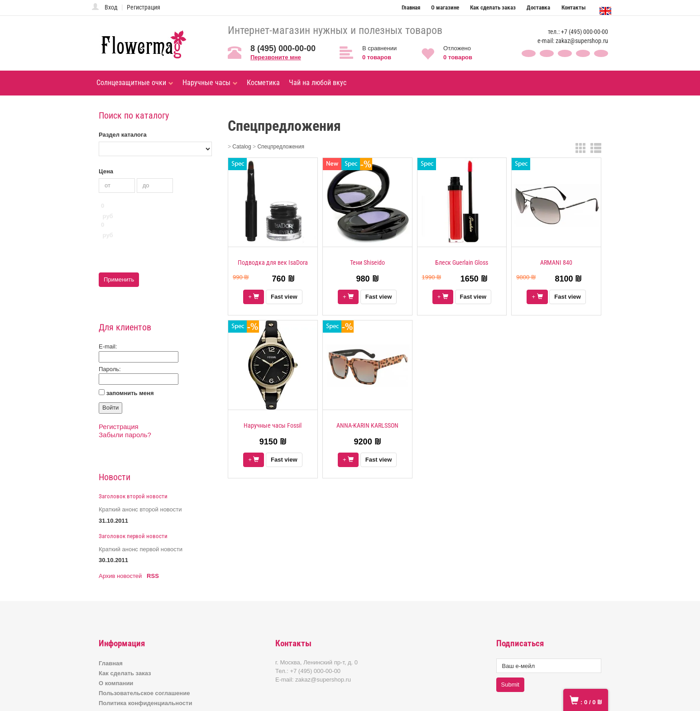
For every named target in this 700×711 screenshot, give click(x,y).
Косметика (263, 82)
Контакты (573, 7)
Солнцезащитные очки (134, 82)
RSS (153, 537)
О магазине (445, 7)
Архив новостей (120, 537)
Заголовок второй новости (133, 458)
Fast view (284, 296)
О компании (116, 645)
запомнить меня (130, 354)
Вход (111, 7)
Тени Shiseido (367, 262)
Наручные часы (210, 82)
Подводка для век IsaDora (273, 262)
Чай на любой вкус (317, 82)
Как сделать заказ (493, 7)
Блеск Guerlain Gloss (461, 262)
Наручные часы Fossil (273, 425)
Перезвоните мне (275, 57)
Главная (411, 7)
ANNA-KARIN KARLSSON (367, 425)
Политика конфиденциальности (145, 665)
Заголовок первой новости (133, 498)
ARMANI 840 (556, 262)
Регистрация (143, 7)
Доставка (538, 7)
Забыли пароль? (125, 397)
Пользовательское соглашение (144, 655)
